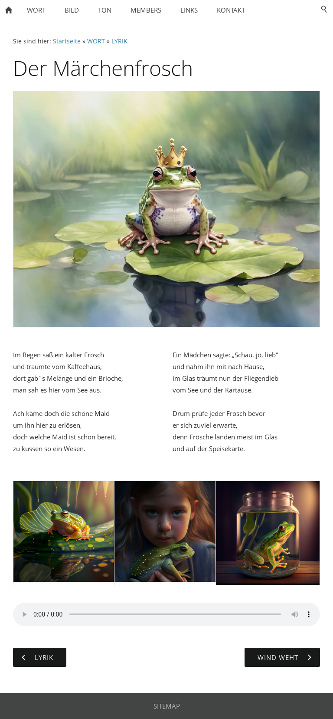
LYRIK (119, 41)
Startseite (67, 41)
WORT (96, 41)
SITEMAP (166, 706)
